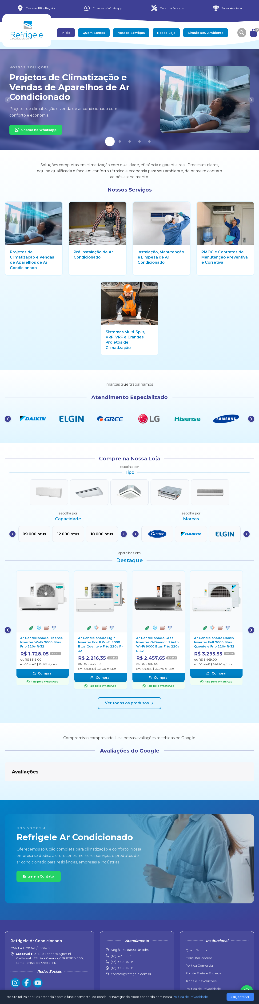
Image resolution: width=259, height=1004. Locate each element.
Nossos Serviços (131, 33)
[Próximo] (251, 100)
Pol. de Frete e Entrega (203, 950)
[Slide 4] (139, 141)
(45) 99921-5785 (122, 944)
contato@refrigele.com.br (131, 950)
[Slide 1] (110, 141)
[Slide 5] (149, 141)
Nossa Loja (166, 33)
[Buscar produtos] (241, 32)
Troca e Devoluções (201, 957)
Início (65, 33)
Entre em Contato (38, 853)
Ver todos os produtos (129, 703)
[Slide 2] (120, 141)
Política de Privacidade (203, 965)
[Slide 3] (130, 141)
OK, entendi (240, 997)
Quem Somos (94, 33)
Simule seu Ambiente (205, 33)
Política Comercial (200, 942)
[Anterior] (8, 100)
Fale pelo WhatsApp (43, 681)
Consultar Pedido (199, 934)
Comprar (42, 673)
